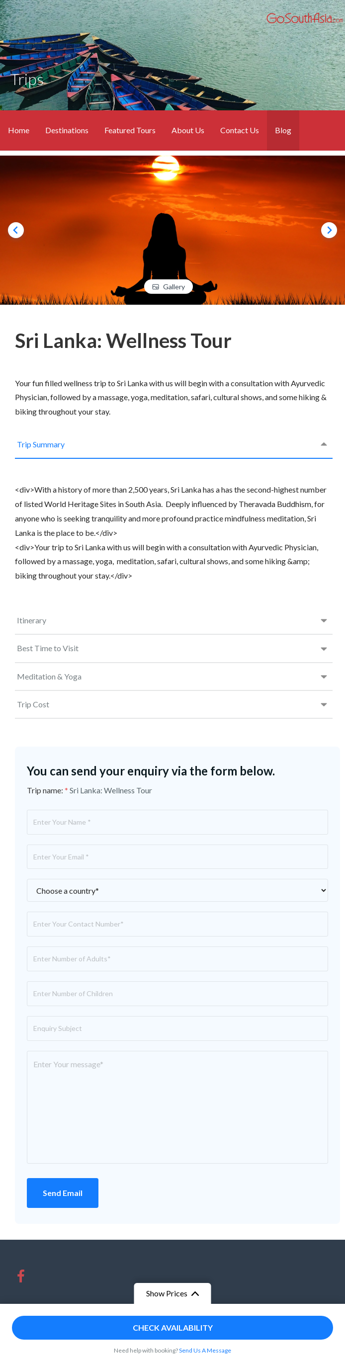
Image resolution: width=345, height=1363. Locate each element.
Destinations (66, 130)
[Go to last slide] (16, 230)
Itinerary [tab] (31, 620)
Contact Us (239, 130)
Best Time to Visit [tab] (48, 648)
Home (18, 130)
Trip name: (47, 790)
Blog (283, 130)
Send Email (63, 1192)
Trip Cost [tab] (33, 704)
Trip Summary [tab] (41, 444)
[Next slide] (329, 230)
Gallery (174, 286)
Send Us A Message (205, 1350)
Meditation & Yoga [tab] (49, 676)
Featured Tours (130, 130)
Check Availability (173, 1327)
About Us (188, 130)
